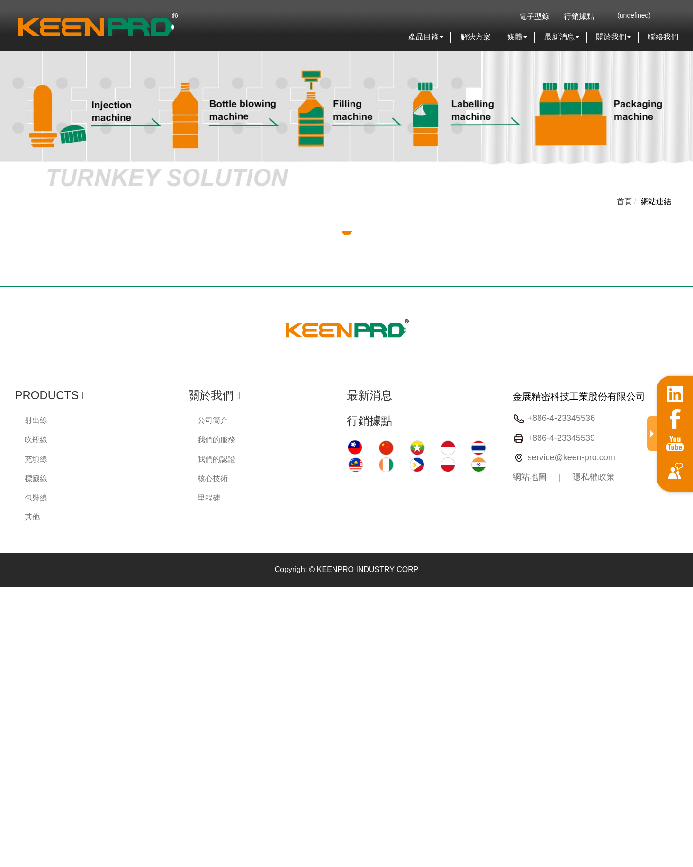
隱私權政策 (593, 477)
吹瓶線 (36, 440)
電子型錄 (534, 16)
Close (9, 592)
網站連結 (656, 201)
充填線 (36, 459)
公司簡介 (213, 420)
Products (47, 395)
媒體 (517, 37)
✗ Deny (13, 625)
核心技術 (213, 478)
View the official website (86, 690)
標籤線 (36, 478)
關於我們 (613, 37)
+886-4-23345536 (561, 418)
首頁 (624, 201)
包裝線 (36, 498)
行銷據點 (579, 16)
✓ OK (272, 861)
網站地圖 (530, 477)
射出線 (36, 420)
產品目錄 (425, 37)
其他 (32, 517)
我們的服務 (216, 440)
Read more (22, 690)
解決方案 (475, 37)
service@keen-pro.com (571, 457)
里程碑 (209, 498)
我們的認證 (216, 459)
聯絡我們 (663, 37)
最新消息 (561, 37)
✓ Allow (13, 614)
